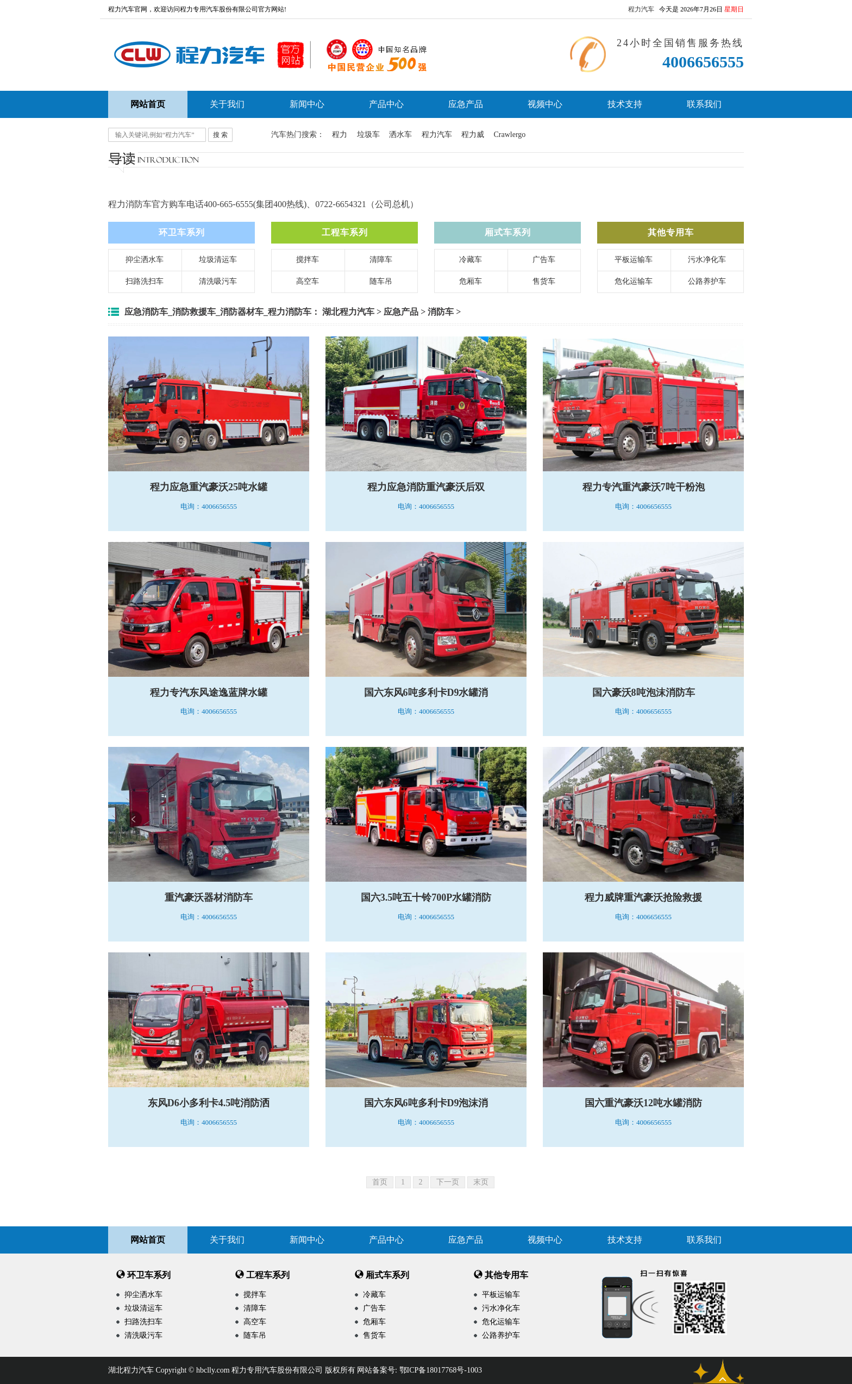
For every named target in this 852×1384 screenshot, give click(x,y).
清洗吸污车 (218, 281)
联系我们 (704, 104)
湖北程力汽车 (348, 311)
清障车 (380, 259)
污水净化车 (707, 259)
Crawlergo (510, 134)
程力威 (472, 134)
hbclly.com (213, 1370)
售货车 (543, 281)
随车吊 (380, 281)
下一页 (447, 1182)
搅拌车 (307, 259)
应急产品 (465, 104)
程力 (339, 134)
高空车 (307, 281)
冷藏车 (470, 259)
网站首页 (147, 1239)
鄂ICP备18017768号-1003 (440, 1370)
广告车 (543, 259)
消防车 (441, 311)
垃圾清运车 (218, 259)
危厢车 (470, 281)
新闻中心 (307, 104)
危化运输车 (634, 281)
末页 (480, 1182)
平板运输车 (634, 259)
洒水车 (400, 134)
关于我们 (227, 104)
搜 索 (220, 135)
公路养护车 (707, 281)
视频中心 (545, 104)
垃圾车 (368, 134)
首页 (379, 1182)
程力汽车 (641, 9)
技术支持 (624, 104)
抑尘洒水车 (145, 259)
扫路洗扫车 (145, 281)
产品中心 (386, 104)
